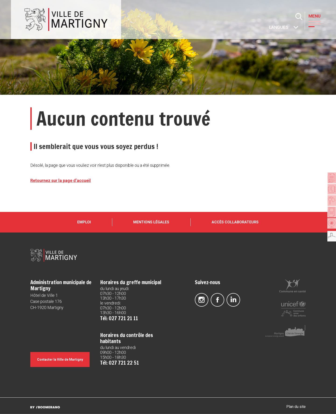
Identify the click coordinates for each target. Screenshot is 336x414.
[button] (318, 23)
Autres (269, 28)
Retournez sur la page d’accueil (60, 180)
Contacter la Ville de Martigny (62, 366)
